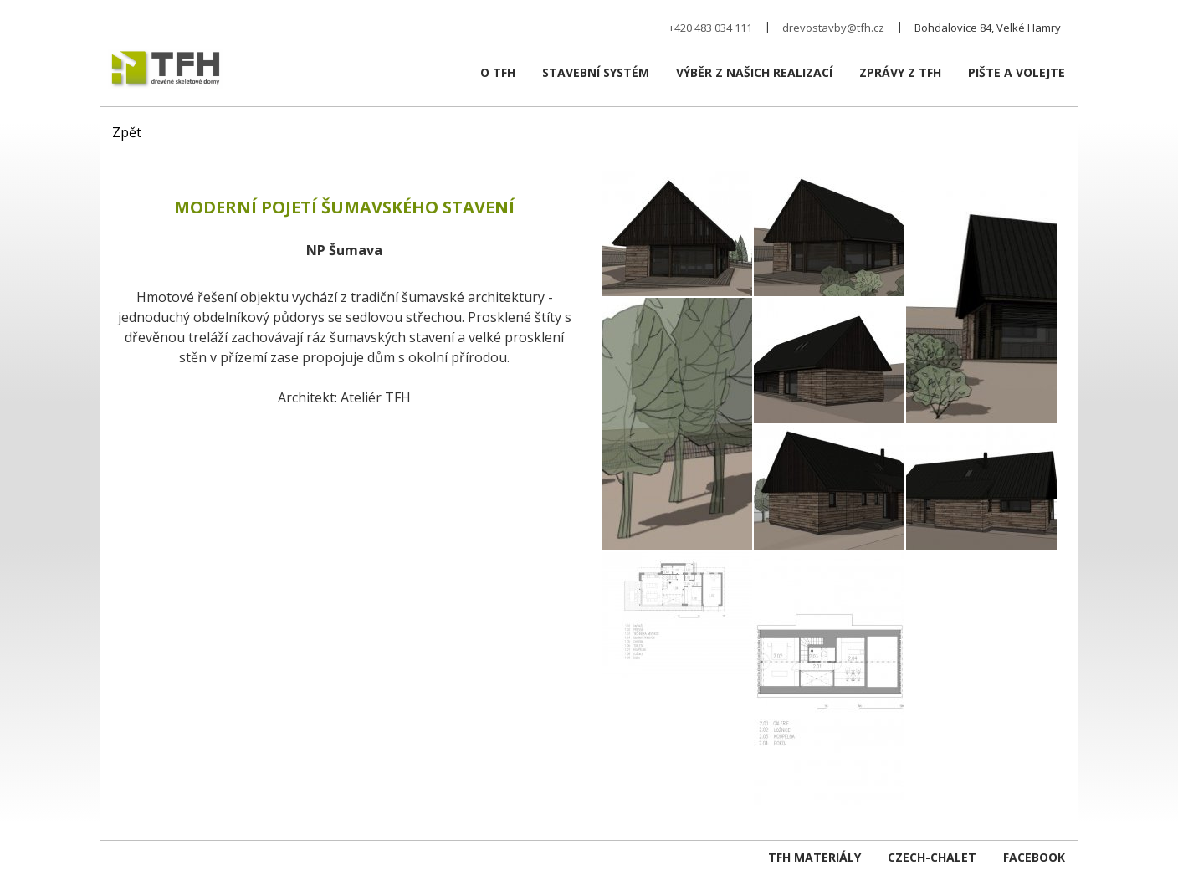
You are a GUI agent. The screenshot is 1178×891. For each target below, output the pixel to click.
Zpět (126, 132)
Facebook (1034, 857)
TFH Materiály (814, 857)
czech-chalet (932, 857)
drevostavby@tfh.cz (833, 27)
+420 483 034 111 (710, 27)
